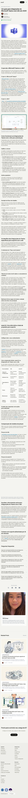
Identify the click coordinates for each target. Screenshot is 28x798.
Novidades (17, 768)
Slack (16, 750)
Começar (22, 2)
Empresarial (17, 763)
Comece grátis (14, 734)
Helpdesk (3, 748)
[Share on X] (8, 587)
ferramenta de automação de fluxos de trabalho (16, 101)
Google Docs (18, 351)
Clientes (2, 767)
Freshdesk (17, 753)
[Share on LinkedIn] (12, 587)
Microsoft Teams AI (7, 6)
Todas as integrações (19, 758)
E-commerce (3, 751)
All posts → (25, 635)
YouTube (2, 782)
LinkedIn (2, 779)
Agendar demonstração (5, 763)
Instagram (3, 780)
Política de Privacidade (5, 772)
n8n (3, 101)
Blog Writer (3, 750)
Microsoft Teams (5, 78)
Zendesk (16, 353)
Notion (16, 755)
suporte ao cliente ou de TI (19, 53)
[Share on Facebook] (15, 587)
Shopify (16, 416)
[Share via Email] (19, 587)
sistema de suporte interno (10, 89)
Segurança (17, 772)
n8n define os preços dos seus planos (9, 434)
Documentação (18, 767)
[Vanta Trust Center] (10, 790)
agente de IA (19, 263)
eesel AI (9, 263)
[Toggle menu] (26, 2)
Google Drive (17, 751)
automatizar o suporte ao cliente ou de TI (9, 517)
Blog (2, 6)
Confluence (3, 351)
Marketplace (3, 753)
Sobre (2, 768)
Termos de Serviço (4, 770)
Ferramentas (17, 770)
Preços (2, 765)
